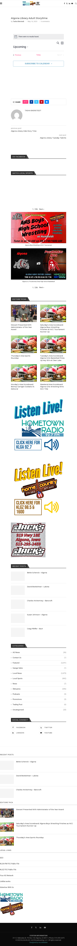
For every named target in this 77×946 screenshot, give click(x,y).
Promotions (39, 699)
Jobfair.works (5, 881)
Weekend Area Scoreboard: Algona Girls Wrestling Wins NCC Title (52, 386)
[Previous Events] (17, 55)
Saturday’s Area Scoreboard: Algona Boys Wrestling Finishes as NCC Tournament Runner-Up (52, 328)
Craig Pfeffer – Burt (35, 629)
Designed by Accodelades (38, 942)
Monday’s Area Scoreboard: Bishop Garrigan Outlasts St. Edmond (23, 386)
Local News (39, 673)
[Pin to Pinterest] (41, 102)
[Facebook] (64, 3)
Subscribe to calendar (37, 64)
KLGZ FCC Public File (8, 870)
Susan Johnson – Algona (37, 615)
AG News (39, 652)
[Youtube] (72, 3)
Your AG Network (6, 875)
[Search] (76, 3)
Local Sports (39, 678)
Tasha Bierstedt (18, 21)
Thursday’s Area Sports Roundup (20, 357)
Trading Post (39, 704)
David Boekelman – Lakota (38, 587)
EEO (1, 858)
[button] (41, 209)
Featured (39, 663)
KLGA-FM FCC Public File (9, 864)
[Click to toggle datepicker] (20, 47)
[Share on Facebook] (31, 102)
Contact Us (39, 657)
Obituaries (39, 689)
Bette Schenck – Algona (37, 573)
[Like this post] (26, 102)
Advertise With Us (7, 887)
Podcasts (39, 694)
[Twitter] (67, 3)
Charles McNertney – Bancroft (39, 601)
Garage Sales (39, 668)
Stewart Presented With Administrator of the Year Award (21, 327)
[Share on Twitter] (36, 102)
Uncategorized (39, 710)
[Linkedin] (69, 3)
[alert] (38, 36)
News (39, 684)
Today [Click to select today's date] (38, 55)
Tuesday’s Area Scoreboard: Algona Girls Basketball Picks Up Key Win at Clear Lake (52, 358)
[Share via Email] (47, 102)
